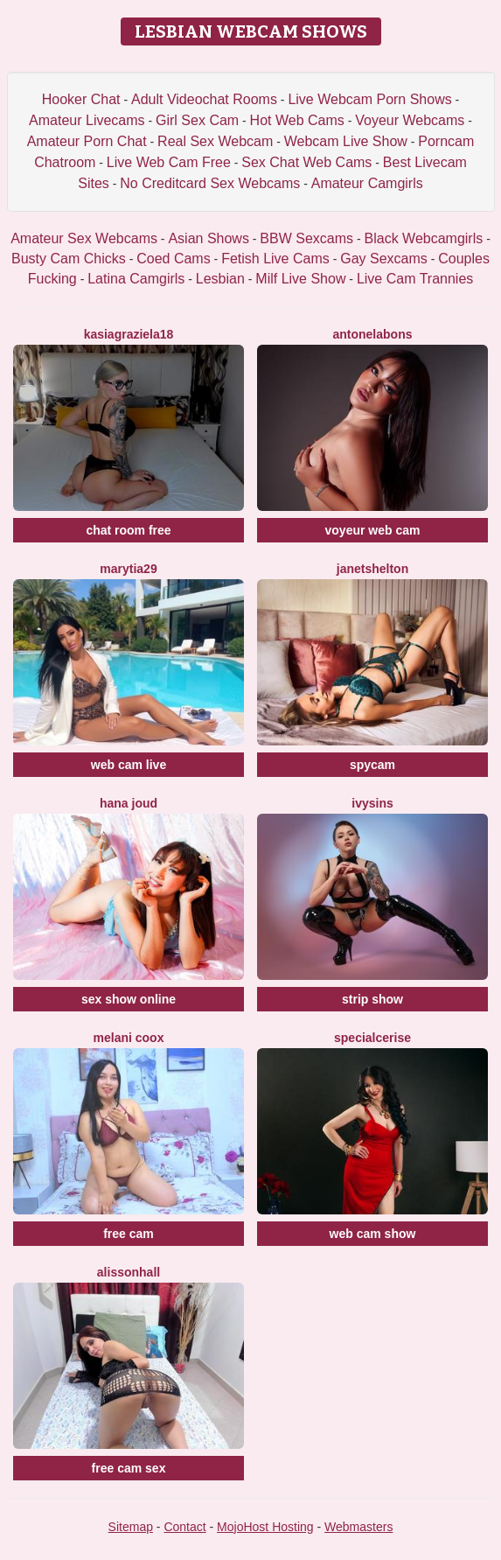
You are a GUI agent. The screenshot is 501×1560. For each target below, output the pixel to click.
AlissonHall (128, 1272)
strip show (372, 999)
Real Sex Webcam (215, 141)
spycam (372, 765)
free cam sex (129, 1468)
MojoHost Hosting (265, 1527)
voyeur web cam (373, 530)
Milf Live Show (300, 278)
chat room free (128, 530)
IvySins (372, 803)
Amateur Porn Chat (87, 141)
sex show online (128, 999)
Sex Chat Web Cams (306, 162)
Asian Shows (208, 238)
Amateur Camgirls (367, 183)
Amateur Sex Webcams (83, 238)
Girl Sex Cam (197, 120)
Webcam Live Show (345, 141)
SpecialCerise (372, 1038)
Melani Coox (129, 1038)
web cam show (373, 1234)
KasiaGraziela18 (129, 334)
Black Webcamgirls (424, 238)
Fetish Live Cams (275, 258)
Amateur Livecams (87, 120)
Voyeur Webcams (409, 120)
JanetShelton (372, 569)
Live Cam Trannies (415, 278)
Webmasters (358, 1527)
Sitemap (130, 1527)
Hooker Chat (81, 99)
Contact (184, 1527)
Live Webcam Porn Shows (369, 99)
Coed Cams (173, 258)
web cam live (128, 765)
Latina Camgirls (135, 278)
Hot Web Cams (297, 120)
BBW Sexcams (306, 238)
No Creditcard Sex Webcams (210, 183)
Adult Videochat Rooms (204, 99)
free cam (128, 1234)
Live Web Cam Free (169, 162)
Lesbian (220, 278)
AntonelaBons (372, 334)
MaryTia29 (128, 569)
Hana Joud (128, 803)
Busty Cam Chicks (68, 258)
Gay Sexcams (384, 258)
